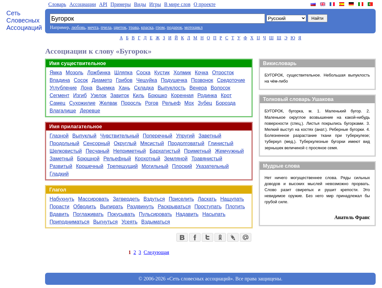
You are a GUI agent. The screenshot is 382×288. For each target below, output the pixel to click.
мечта (93, 27)
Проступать (208, 206)
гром (159, 27)
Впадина (59, 80)
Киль (138, 95)
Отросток (223, 72)
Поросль (131, 103)
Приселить (181, 199)
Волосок (220, 87)
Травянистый (206, 158)
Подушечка (174, 80)
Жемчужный (229, 151)
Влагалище (62, 110)
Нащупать (232, 199)
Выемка (105, 87)
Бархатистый (165, 151)
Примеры (120, 4)
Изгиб (80, 95)
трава (133, 27)
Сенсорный (96, 143)
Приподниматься (69, 221)
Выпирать (111, 206)
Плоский (182, 166)
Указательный (212, 166)
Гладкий (59, 174)
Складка (144, 87)
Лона (86, 87)
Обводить (84, 206)
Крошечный (89, 166)
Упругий (185, 135)
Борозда (225, 103)
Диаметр (102, 80)
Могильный (155, 166)
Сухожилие (82, 103)
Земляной (176, 158)
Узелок (98, 95)
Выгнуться (105, 221)
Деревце (90, 110)
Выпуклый (84, 135)
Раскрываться (174, 206)
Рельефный (117, 158)
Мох (189, 103)
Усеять (129, 221)
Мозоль (74, 72)
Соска (143, 72)
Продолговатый (186, 143)
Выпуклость (172, 87)
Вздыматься (155, 221)
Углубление (63, 87)
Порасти (59, 206)
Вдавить (59, 214)
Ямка (55, 72)
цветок (120, 27)
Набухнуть (61, 199)
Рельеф (171, 103)
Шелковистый (65, 151)
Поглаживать (88, 214)
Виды (140, 4)
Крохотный (147, 158)
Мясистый (152, 143)
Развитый (60, 166)
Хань (124, 87)
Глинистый (221, 143)
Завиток (119, 95)
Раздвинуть (140, 206)
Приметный (197, 151)
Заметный (61, 158)
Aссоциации (82, 4)
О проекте (204, 4)
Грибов (124, 80)
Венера (198, 87)
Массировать (93, 199)
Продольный (64, 143)
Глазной (59, 135)
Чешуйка (146, 80)
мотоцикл (193, 27)
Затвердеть (126, 199)
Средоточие (231, 80)
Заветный (209, 135)
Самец (57, 103)
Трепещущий (122, 166)
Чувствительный (119, 135)
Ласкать (207, 199)
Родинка (207, 95)
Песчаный (97, 151)
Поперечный (157, 135)
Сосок (81, 80)
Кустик (161, 72)
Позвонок (202, 80)
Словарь (57, 4)
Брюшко (157, 95)
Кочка (201, 72)
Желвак (108, 103)
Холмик (182, 72)
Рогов (151, 103)
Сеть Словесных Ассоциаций (24, 20)
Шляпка (123, 72)
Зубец (205, 103)
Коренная (182, 95)
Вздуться (154, 199)
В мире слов (177, 4)
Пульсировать (155, 214)
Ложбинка (98, 72)
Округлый (125, 143)
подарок (174, 27)
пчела (106, 27)
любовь (78, 27)
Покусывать (121, 214)
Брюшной (88, 158)
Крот (226, 95)
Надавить (187, 214)
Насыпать (214, 214)
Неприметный (129, 151)
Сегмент (59, 95)
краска (147, 27)
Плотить (235, 206)
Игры (155, 4)
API (103, 4)
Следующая (156, 252)
